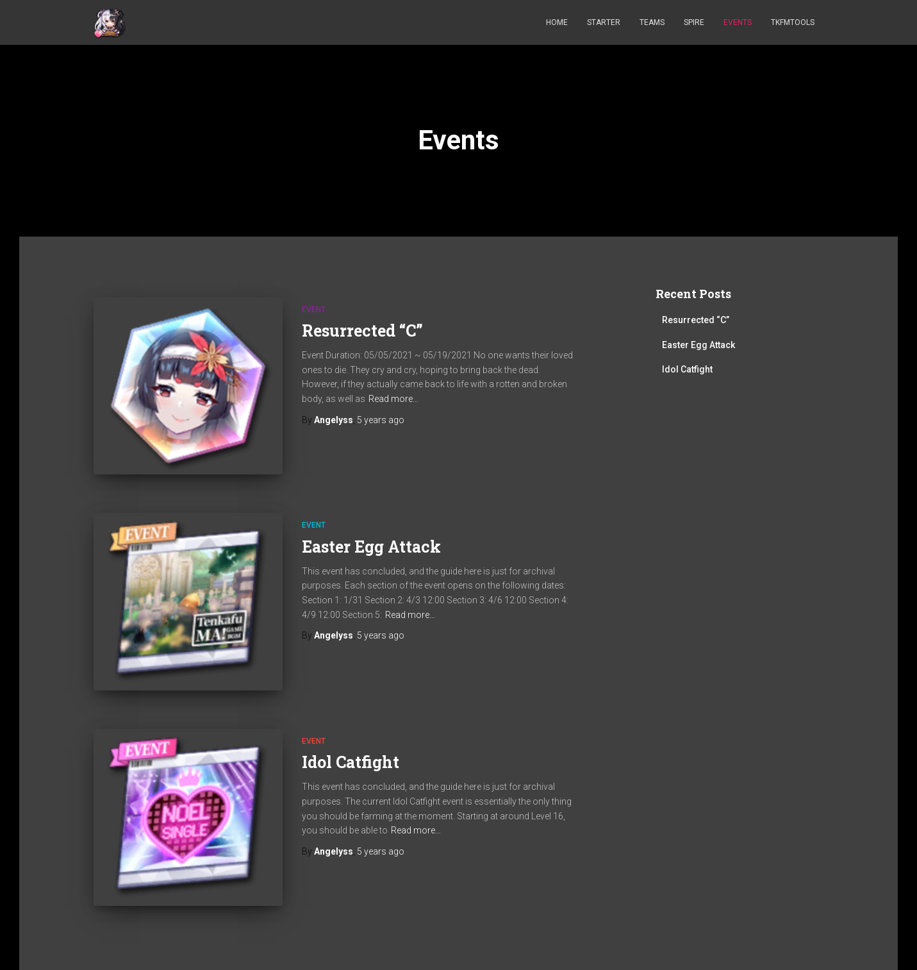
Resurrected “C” (362, 330)
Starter (603, 22)
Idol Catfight (350, 762)
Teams (652, 22)
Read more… (393, 399)
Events (737, 22)
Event (314, 309)
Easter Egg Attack (371, 546)
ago (380, 420)
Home (557, 22)
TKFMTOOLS (792, 22)
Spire (694, 22)
